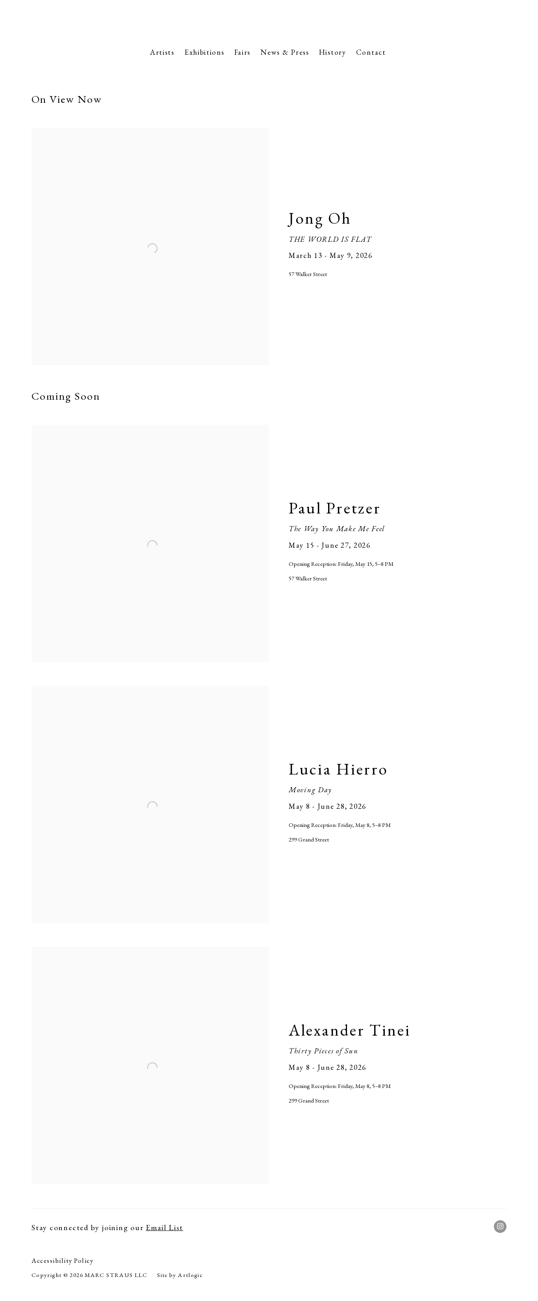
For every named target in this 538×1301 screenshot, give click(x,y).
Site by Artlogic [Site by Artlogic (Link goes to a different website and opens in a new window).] (180, 1275)
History (332, 52)
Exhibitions (204, 52)
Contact (371, 52)
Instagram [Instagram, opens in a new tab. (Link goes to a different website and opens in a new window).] (500, 1226)
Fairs (242, 52)
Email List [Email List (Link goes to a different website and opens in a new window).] (164, 1227)
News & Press (284, 52)
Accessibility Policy (62, 1260)
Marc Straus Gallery (269, 21)
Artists (162, 52)
